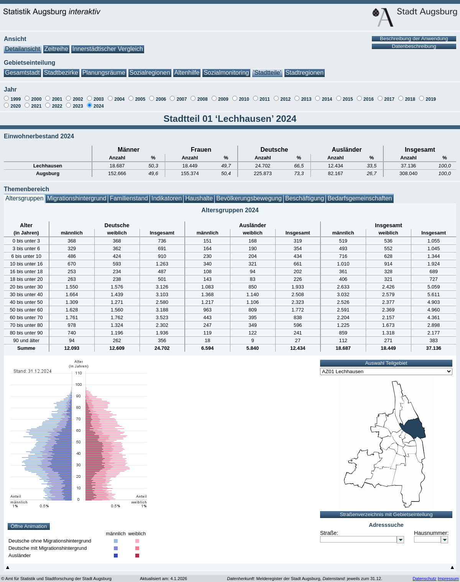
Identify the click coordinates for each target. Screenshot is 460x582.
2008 (202, 95)
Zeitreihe (56, 45)
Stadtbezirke (61, 69)
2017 (389, 95)
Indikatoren (166, 194)
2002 (78, 95)
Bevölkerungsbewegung (249, 194)
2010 (244, 95)
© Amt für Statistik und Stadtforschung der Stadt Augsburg (56, 574)
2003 (99, 95)
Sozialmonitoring (226, 69)
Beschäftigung (304, 194)
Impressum (448, 574)
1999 (15, 95)
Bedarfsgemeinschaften (359, 194)
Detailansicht (22, 45)
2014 (327, 95)
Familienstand (129, 194)
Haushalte (199, 194)
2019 (431, 95)
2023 (78, 102)
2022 (57, 102)
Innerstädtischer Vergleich (107, 45)
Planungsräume (103, 69)
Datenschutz (424, 574)
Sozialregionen (150, 69)
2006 (161, 95)
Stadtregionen (305, 69)
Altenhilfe (187, 69)
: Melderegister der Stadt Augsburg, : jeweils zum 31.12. (304, 574)
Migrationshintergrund (77, 194)
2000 (36, 95)
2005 (140, 95)
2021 (36, 102)
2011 (265, 95)
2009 (223, 95)
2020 (15, 102)
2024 (99, 102)
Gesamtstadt (22, 69)
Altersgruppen (24, 194)
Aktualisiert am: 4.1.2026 (163, 574)
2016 (368, 95)
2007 (182, 95)
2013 (306, 95)
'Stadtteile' (267, 69)
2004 (119, 95)
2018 (410, 95)
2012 (285, 95)
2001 (57, 95)
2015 (348, 95)
